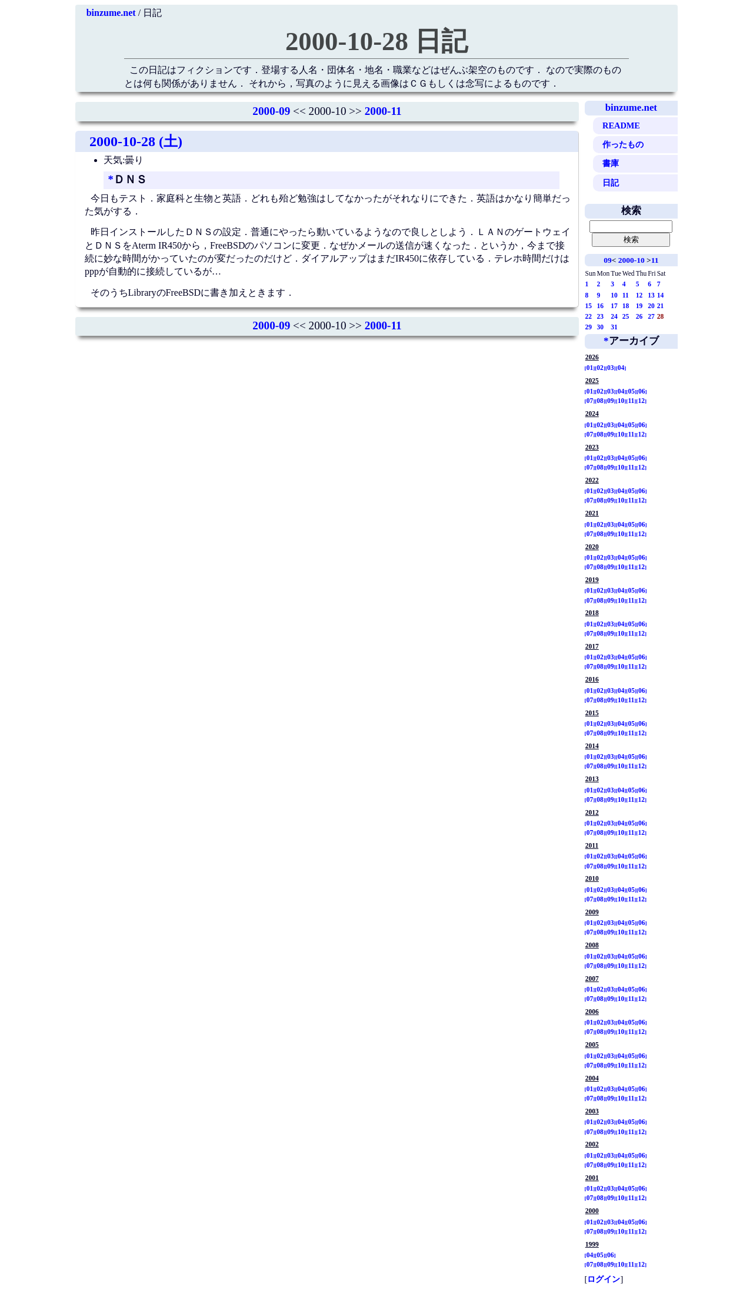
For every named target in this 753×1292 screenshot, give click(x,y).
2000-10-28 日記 (376, 41)
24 (614, 316)
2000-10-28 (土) (135, 141)
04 (621, 367)
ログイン (603, 1279)
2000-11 (383, 111)
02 (600, 367)
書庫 (610, 163)
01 (590, 367)
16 (600, 305)
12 (639, 295)
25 (625, 316)
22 (588, 316)
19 (639, 305)
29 (588, 327)
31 (614, 327)
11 (655, 260)
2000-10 (631, 260)
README (621, 125)
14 (660, 295)
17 (614, 305)
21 (660, 305)
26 (639, 316)
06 (641, 391)
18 (625, 305)
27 (651, 316)
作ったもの (623, 144)
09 (607, 260)
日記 (610, 182)
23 (600, 316)
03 (610, 367)
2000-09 (271, 111)
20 (651, 305)
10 (614, 295)
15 (588, 305)
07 (590, 400)
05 (631, 391)
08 (600, 400)
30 (600, 327)
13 (651, 295)
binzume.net (111, 13)
